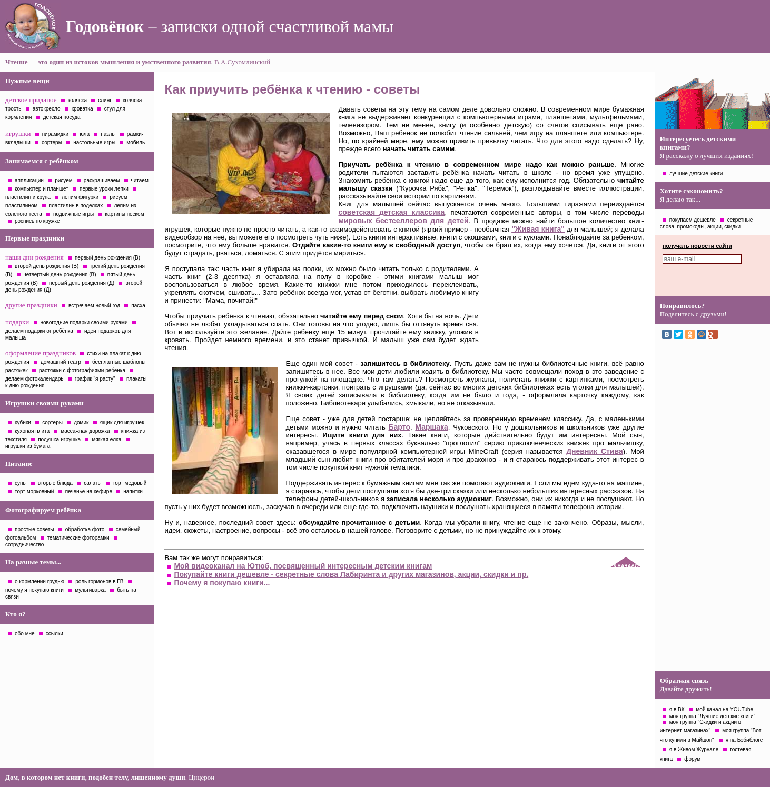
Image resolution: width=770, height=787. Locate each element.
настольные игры (94, 142)
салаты (93, 483)
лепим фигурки (80, 197)
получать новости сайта (697, 246)
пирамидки (55, 134)
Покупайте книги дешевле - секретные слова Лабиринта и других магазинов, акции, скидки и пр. (351, 574)
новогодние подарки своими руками (84, 322)
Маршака (431, 427)
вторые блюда (55, 483)
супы (21, 483)
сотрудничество (24, 544)
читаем (140, 180)
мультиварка (90, 590)
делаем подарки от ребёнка (39, 331)
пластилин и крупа (28, 197)
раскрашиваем (102, 180)
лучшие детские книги (696, 173)
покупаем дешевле (692, 220)
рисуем (63, 180)
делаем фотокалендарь (34, 379)
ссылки (54, 633)
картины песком (124, 214)
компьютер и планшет (41, 189)
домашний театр (61, 362)
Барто (399, 427)
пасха (138, 305)
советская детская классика (391, 212)
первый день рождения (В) (107, 258)
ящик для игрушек (122, 422)
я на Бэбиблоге (744, 740)
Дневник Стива (594, 451)
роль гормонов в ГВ (99, 581)
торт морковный (34, 491)
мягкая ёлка (106, 439)
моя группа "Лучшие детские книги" (712, 716)
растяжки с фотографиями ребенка (82, 370)
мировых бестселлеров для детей (403, 220)
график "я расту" (95, 379)
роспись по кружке (37, 221)
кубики (23, 422)
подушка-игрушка (59, 439)
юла (85, 134)
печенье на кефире (88, 491)
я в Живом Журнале (694, 749)
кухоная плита (32, 431)
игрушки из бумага (27, 446)
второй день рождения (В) (46, 266)
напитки (133, 491)
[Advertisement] (712, 508)
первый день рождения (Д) (81, 283)
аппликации (29, 180)
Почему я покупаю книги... (222, 583)
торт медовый (129, 483)
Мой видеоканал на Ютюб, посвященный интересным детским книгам (303, 566)
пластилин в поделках (76, 205)
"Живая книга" (538, 229)
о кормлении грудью (39, 581)
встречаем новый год (94, 305)
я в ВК (677, 709)
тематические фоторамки (78, 538)
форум (692, 759)
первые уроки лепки (104, 189)
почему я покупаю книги (34, 590)
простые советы (34, 529)
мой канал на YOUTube (724, 709)
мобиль (135, 142)
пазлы (108, 134)
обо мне (25, 633)
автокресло (47, 109)
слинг (105, 100)
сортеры (52, 142)
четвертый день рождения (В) (60, 274)
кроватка (82, 109)
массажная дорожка (85, 431)
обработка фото (85, 529)
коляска (77, 100)
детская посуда (62, 117)
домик (81, 422)
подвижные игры (73, 214)
